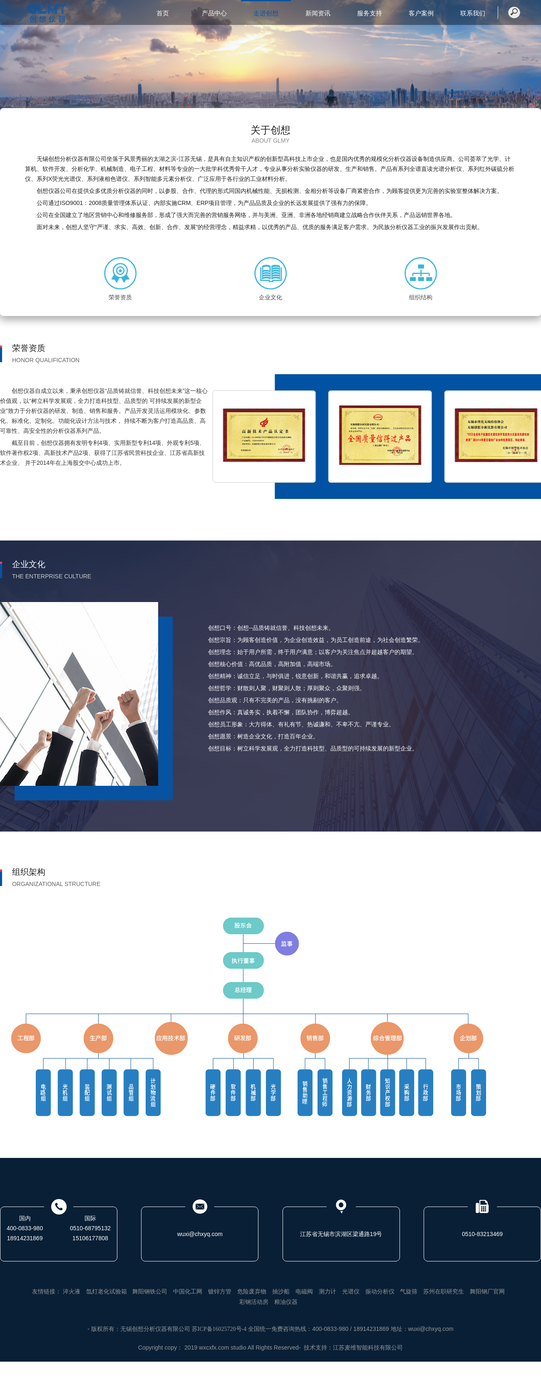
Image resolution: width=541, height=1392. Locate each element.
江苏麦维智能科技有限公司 (368, 1348)
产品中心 (214, 13)
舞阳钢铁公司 (149, 1291)
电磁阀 (304, 1291)
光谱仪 (351, 1291)
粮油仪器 (286, 1302)
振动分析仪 (380, 1291)
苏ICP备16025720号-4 (219, 1329)
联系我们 (472, 13)
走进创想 (265, 13)
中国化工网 (187, 1291)
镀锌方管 (219, 1291)
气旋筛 (408, 1291)
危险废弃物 (251, 1291)
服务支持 (369, 13)
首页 (162, 13)
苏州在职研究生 (443, 1291)
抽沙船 (281, 1291)
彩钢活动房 (253, 1302)
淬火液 (71, 1291)
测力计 (327, 1291)
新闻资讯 (317, 13)
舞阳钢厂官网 (487, 1291)
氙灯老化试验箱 (106, 1291)
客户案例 (421, 13)
